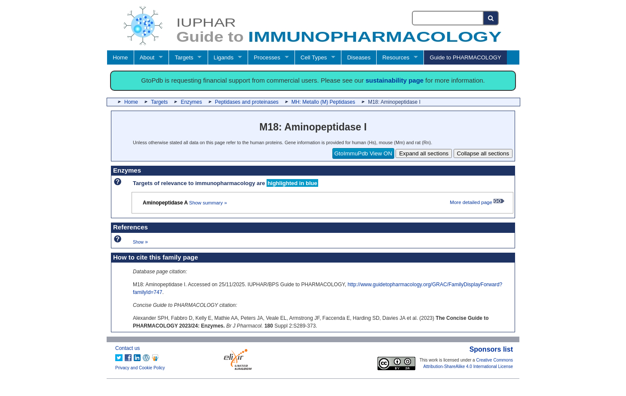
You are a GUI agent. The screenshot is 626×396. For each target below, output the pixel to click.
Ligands (223, 57)
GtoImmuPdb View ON (363, 153)
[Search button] (491, 18)
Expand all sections (423, 153)
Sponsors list (491, 349)
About (147, 57)
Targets (184, 57)
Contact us (127, 348)
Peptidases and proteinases (247, 102)
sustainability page (394, 80)
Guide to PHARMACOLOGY (465, 57)
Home (120, 57)
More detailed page (477, 202)
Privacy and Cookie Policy (140, 367)
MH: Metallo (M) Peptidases (323, 102)
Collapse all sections (483, 153)
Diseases (359, 57)
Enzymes (191, 102)
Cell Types (314, 57)
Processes (267, 57)
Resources (395, 57)
